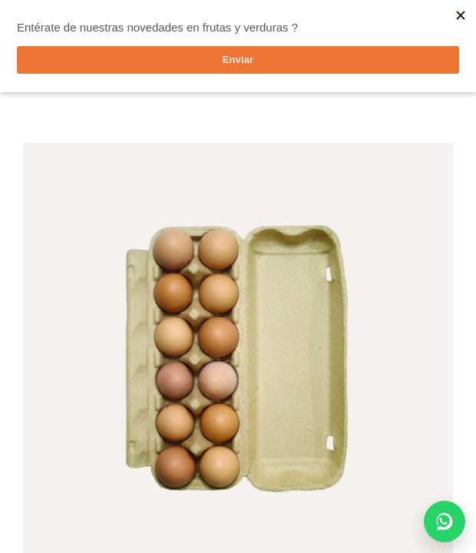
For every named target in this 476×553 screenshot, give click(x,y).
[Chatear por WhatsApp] (444, 521)
